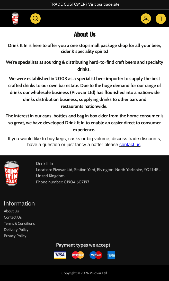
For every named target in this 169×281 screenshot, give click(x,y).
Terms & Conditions (19, 223)
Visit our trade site (103, 4)
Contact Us (13, 217)
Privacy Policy (15, 235)
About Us (11, 211)
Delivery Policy (16, 229)
